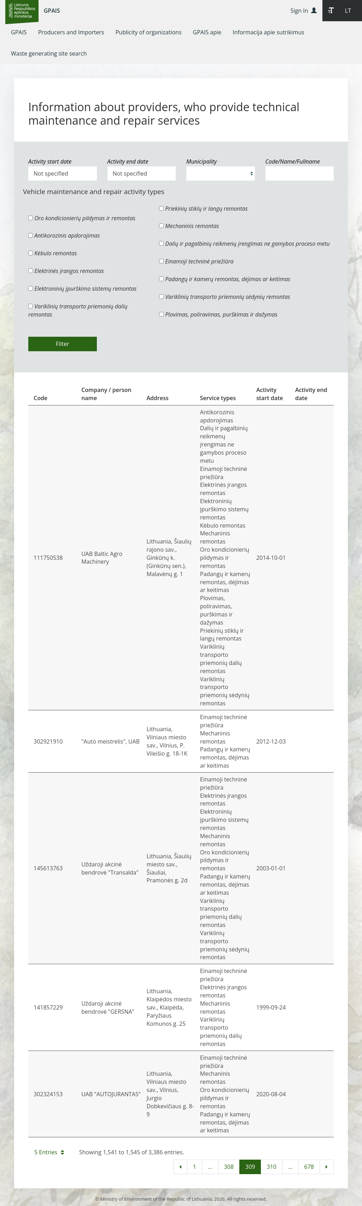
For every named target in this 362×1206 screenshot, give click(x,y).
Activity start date (49, 161)
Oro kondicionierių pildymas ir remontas (81, 218)
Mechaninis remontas (189, 226)
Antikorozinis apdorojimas (64, 235)
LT (348, 11)
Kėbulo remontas (52, 253)
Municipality (201, 161)
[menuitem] (19, 32)
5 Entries (49, 1152)
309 (250, 1167)
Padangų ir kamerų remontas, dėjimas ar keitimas (224, 279)
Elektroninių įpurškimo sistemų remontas (82, 288)
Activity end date (127, 161)
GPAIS (52, 11)
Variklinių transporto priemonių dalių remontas (77, 310)
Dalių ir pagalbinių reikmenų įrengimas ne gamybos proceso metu (244, 244)
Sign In (304, 11)
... (210, 1167)
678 (309, 1167)
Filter (62, 344)
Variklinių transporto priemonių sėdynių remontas (224, 297)
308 (229, 1167)
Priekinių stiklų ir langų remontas (203, 208)
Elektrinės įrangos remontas (66, 271)
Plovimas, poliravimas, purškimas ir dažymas (218, 314)
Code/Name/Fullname (292, 161)
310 (271, 1167)
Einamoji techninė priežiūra (196, 261)
